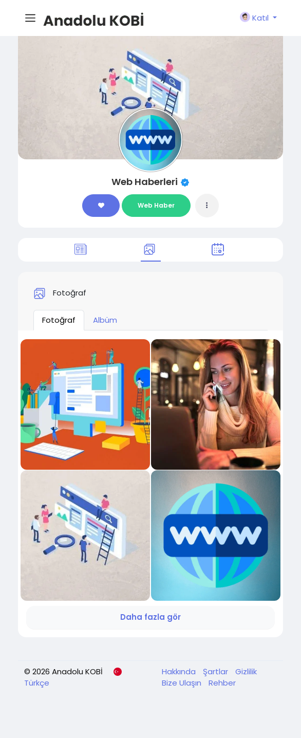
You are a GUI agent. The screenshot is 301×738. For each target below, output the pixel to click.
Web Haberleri (144, 181)
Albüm (105, 320)
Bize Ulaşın (182, 682)
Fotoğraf (59, 320)
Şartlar (216, 671)
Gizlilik (246, 671)
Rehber (222, 682)
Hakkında (180, 671)
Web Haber (156, 205)
